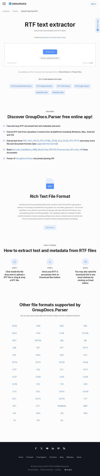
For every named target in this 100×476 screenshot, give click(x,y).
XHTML (85, 333)
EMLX (14, 333)
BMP (85, 406)
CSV (38, 384)
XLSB (62, 377)
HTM (38, 333)
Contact (58, 470)
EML (85, 326)
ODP (62, 355)
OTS (14, 391)
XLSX (65, 141)
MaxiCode (43, 149)
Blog (61, 457)
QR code (74, 149)
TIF (14, 420)
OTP (14, 369)
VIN (81, 149)
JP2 (61, 413)
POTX (38, 362)
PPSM (85, 362)
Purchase (53, 457)
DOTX (38, 399)
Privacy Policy (76, 72)
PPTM (14, 362)
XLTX (85, 369)
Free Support (41, 457)
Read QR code (42, 92)
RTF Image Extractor (44, 86)
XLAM (85, 377)
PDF (25, 141)
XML (62, 340)
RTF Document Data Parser (21, 86)
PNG (85, 413)
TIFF (38, 420)
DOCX (36, 141)
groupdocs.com (47, 37)
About (79, 457)
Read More (50, 228)
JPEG (38, 413)
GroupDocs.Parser (43, 116)
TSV (62, 384)
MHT (15, 340)
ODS (85, 384)
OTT (38, 406)
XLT (61, 369)
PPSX (38, 355)
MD (85, 340)
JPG (14, 413)
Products (29, 457)
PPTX (77, 141)
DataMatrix (26, 149)
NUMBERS (62, 406)
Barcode (16, 149)
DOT (14, 399)
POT (85, 355)
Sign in (93, 4)
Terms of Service (64, 72)
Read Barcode (58, 92)
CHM (38, 326)
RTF (42, 141)
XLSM (38, 377)
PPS (14, 355)
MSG (62, 326)
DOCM (85, 391)
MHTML (38, 340)
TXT (85, 399)
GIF (62, 420)
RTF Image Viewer (82, 86)
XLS (60, 141)
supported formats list (47, 144)
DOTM (62, 399)
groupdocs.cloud (60, 37)
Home (21, 457)
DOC (30, 141)
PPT (71, 141)
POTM (61, 362)
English (69, 470)
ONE (14, 348)
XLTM (14, 384)
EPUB (54, 141)
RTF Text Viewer (63, 86)
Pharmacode (63, 149)
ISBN (34, 149)
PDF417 (52, 149)
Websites (70, 457)
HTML (48, 141)
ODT (14, 406)
